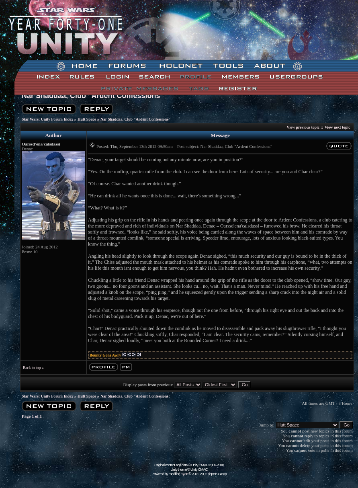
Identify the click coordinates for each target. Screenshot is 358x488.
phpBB (184, 474)
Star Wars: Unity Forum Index (47, 119)
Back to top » (33, 367)
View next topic (337, 127)
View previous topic (303, 127)
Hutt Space (87, 119)
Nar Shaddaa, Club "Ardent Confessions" (93, 96)
